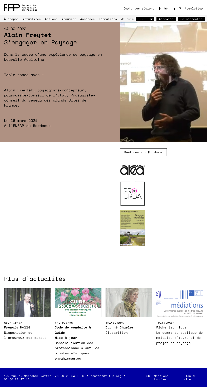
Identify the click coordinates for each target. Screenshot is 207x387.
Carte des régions (139, 8)
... (145, 19)
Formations (108, 19)
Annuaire (69, 19)
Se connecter (191, 19)
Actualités (32, 19)
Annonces (87, 19)
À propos (11, 19)
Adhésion (166, 19)
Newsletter (194, 8)
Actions (51, 19)
